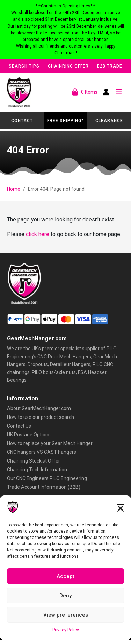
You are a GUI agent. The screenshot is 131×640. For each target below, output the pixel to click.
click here (37, 234)
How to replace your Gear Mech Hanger (50, 443)
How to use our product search (40, 417)
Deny (65, 595)
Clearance (109, 120)
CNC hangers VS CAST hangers (41, 452)
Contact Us (19, 426)
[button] (120, 507)
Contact (22, 120)
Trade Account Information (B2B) (43, 487)
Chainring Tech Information (37, 469)
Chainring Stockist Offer (33, 461)
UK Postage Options (29, 434)
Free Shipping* (65, 120)
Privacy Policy (65, 629)
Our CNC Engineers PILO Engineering (47, 478)
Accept (65, 576)
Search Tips (24, 66)
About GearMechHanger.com (39, 408)
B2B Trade (109, 66)
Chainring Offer (68, 66)
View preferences (65, 615)
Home (13, 189)
